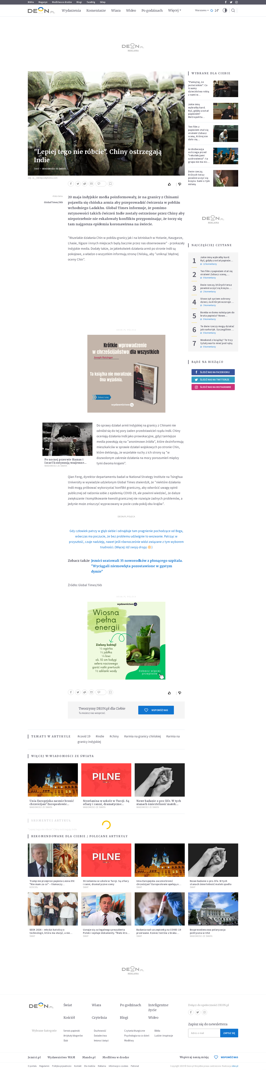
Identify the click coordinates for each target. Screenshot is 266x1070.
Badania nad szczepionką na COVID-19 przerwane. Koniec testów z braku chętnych (158, 933)
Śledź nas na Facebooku (212, 372)
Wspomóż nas (156, 710)
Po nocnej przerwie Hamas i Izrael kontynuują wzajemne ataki (64, 463)
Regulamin (44, 1066)
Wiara (115, 10)
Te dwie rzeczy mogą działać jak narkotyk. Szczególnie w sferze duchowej (217, 329)
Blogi (79, 2)
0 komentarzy (208, 277)
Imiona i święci (101, 1040)
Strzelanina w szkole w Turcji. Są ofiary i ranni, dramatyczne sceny (106, 804)
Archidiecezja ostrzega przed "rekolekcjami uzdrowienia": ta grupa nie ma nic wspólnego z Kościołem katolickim (198, 160)
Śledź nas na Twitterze (212, 379)
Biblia (31, 2)
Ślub (65, 1040)
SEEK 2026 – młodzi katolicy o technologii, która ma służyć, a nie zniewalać (50, 933)
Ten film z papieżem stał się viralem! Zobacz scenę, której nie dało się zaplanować (198, 134)
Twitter (231, 2)
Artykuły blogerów (73, 1035)
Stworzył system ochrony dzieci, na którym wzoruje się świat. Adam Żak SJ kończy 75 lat (217, 303)
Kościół (34, 887)
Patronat (135, 1066)
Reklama (102, 1066)
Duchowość (100, 1030)
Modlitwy (129, 1040)
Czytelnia (99, 1018)
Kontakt (77, 1066)
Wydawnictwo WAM (61, 1057)
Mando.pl (89, 1057)
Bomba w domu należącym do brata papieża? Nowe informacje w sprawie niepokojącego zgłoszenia (217, 317)
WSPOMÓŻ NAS (226, 1057)
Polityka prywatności (61, 1066)
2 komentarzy (208, 291)
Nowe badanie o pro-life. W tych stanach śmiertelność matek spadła (158, 804)
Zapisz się (229, 1033)
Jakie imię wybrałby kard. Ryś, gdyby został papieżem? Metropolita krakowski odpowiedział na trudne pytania (198, 115)
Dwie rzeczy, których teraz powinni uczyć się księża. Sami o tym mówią (199, 178)
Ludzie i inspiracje (163, 1035)
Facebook (225, 2)
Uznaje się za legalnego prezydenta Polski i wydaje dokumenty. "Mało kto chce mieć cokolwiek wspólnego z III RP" (105, 934)
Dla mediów (89, 1066)
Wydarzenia (71, 10)
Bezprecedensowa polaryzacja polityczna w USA (207, 931)
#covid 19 (84, 736)
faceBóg (91, 2)
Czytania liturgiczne (134, 1030)
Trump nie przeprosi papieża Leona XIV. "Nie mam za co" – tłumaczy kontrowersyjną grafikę (52, 884)
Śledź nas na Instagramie (213, 387)
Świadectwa (100, 1035)
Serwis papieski (71, 1030)
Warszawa (200, 10)
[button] (224, 10)
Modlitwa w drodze (62, 2)
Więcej (173, 10)
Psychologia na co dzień (136, 1035)
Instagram (236, 2)
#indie (100, 736)
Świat (37, 168)
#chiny (114, 736)
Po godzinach (152, 10)
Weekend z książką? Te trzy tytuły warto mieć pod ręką (216, 341)
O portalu (32, 1066)
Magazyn (43, 2)
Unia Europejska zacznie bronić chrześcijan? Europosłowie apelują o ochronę (52, 804)
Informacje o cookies (118, 1066)
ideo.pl (235, 1066)
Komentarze (96, 10)
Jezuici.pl (34, 1057)
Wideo (131, 10)
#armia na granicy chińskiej (142, 736)
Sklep (103, 2)
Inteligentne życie (158, 1007)
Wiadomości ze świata (54, 168)
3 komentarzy (208, 305)
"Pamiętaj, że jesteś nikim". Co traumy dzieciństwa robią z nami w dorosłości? (198, 89)
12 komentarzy (208, 264)
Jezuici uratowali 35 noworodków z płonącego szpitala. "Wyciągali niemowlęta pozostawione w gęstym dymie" (137, 566)
